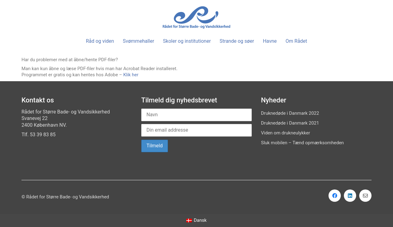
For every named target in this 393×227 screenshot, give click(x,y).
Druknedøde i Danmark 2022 (290, 113)
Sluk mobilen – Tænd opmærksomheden (302, 142)
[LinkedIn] (350, 195)
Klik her (130, 75)
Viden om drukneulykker (285, 133)
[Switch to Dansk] (196, 221)
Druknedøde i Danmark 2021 (290, 123)
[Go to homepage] (196, 17)
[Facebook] (335, 195)
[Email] (365, 195)
